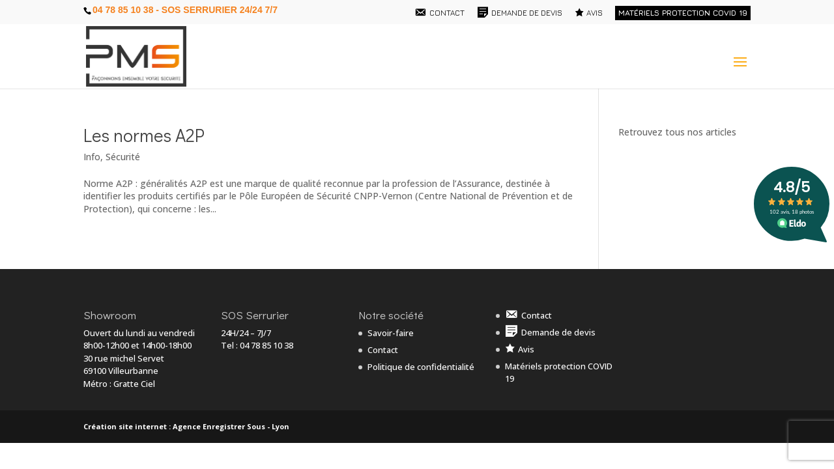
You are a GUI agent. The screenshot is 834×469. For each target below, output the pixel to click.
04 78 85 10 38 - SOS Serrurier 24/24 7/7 (185, 10)
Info (91, 156)
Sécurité (123, 156)
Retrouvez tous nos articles (677, 132)
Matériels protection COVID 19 (682, 13)
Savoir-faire (390, 333)
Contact (382, 350)
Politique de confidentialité (420, 367)
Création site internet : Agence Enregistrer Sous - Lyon (186, 426)
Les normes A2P (144, 135)
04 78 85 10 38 (266, 345)
